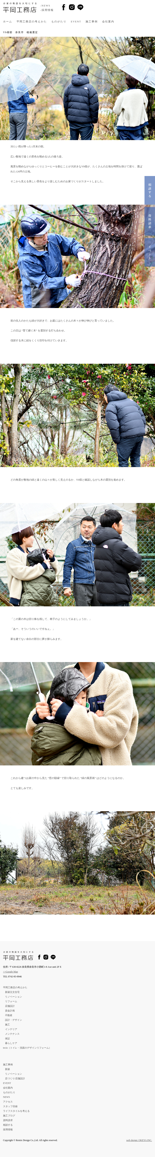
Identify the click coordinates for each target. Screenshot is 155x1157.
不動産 (8, 1015)
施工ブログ (9, 1115)
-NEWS (45, 5)
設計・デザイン (13, 1020)
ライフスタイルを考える (16, 1111)
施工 (7, 1024)
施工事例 (92, 21)
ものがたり (58, 21)
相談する (8, 1124)
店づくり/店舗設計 (15, 1078)
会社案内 (108, 21)
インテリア (11, 1029)
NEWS (6, 1097)
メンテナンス (12, 1033)
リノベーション (13, 996)
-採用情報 (47, 10)
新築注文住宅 (12, 992)
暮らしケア (11, 1043)
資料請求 (8, 1120)
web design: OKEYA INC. (139, 1140)
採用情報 (8, 1129)
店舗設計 (10, 1006)
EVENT (76, 21)
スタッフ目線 (10, 1106)
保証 (7, 1038)
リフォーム (11, 1001)
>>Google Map (10, 971)
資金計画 (10, 1010)
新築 (7, 1069)
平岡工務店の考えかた (32, 21)
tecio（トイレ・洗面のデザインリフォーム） (27, 1047)
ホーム (7, 21)
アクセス (8, 1101)
